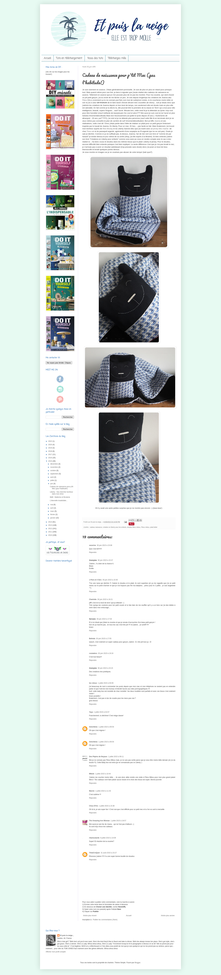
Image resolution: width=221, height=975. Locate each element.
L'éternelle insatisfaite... (59, 501)
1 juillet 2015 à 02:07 (101, 712)
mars (52, 511)
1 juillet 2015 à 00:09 (105, 683)
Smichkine (93, 727)
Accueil (47, 58)
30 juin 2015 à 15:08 (104, 545)
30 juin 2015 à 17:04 (104, 619)
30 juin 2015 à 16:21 (105, 599)
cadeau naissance (96, 527)
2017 (50, 454)
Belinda (92, 639)
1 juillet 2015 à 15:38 (107, 806)
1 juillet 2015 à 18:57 (118, 821)
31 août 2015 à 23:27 (109, 853)
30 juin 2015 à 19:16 (105, 653)
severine (92, 545)
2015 (50, 461)
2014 (50, 522)
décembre (54, 464)
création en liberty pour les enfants (114, 527)
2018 (50, 451)
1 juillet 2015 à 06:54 (106, 727)
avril (52, 508)
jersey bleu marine (160, 129)
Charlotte (93, 599)
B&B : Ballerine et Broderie (60, 497)
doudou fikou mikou (133, 527)
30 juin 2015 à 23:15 (105, 668)
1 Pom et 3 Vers (95, 580)
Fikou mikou (145, 527)
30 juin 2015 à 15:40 (110, 580)
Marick (91, 791)
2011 (50, 532)
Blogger (137, 963)
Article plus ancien (168, 916)
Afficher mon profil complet (56, 952)
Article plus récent (89, 916)
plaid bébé (153, 527)
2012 (50, 529)
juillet (52, 480)
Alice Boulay (107, 129)
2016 (50, 458)
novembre (54, 467)
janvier (53, 518)
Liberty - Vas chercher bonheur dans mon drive (61, 493)
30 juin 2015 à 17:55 (103, 639)
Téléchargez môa (117, 58)
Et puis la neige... (97, 522)
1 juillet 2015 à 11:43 (103, 791)
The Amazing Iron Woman (99, 821)
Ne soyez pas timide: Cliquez (59, 363)
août (52, 477)
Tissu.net (90, 131)
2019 (50, 448)
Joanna (157, 121)
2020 (50, 445)
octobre (53, 471)
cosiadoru (93, 653)
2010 (50, 535)
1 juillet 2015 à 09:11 (116, 757)
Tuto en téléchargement (69, 58)
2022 (50, 441)
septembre (54, 474)
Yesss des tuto (95, 58)
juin (51, 484)
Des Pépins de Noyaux (98, 757)
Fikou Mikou (87, 100)
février (53, 514)
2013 (50, 525)
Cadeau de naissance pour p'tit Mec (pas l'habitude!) (61, 488)
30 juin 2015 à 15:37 (105, 560)
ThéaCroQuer (94, 853)
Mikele (91, 774)
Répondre (93, 552)
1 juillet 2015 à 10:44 (103, 774)
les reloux (93, 683)
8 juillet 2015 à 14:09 (108, 838)
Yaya (91, 712)
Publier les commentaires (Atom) (105, 920)
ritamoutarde (94, 838)
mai (52, 505)
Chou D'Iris (93, 806)
